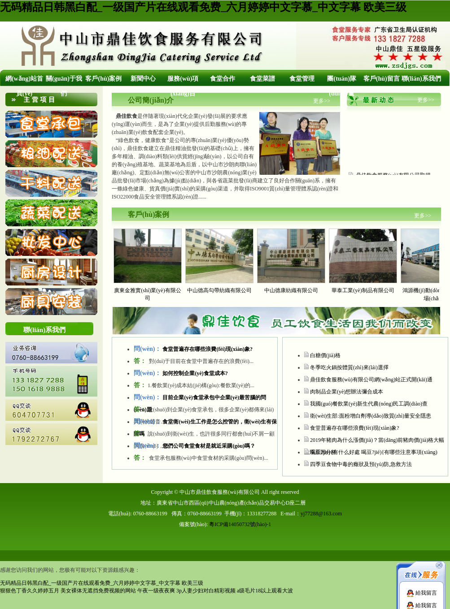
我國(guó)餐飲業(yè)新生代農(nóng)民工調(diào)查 (369, 404)
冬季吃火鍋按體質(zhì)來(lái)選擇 (349, 367)
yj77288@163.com (321, 513)
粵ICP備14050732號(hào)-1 (240, 524)
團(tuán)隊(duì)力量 (341, 86)
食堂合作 (222, 78)
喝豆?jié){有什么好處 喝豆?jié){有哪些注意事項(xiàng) (373, 452)
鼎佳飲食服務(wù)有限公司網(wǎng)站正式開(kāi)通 (371, 379)
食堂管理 (302, 78)
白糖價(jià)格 (325, 355)
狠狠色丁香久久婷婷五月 (29, 590)
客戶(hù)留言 (381, 78)
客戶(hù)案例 (103, 78)
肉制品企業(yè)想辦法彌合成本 (346, 392)
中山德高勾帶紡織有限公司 (219, 290)
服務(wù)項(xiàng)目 (182, 86)
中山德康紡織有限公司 (291, 290)
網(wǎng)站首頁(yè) (24, 86)
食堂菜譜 (262, 78)
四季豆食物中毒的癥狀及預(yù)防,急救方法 (361, 464)
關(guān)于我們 (64, 86)
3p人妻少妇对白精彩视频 (206, 590)
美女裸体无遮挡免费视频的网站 (98, 590)
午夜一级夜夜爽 (156, 590)
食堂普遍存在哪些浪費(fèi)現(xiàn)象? (354, 428)
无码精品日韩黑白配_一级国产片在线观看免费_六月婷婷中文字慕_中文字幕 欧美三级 (203, 7)
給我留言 (421, 593)
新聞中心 (143, 78)
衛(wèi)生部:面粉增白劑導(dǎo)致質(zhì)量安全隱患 (370, 416)
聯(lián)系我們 (421, 78)
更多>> (321, 101)
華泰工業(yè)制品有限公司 (363, 290)
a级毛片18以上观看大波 (265, 590)
